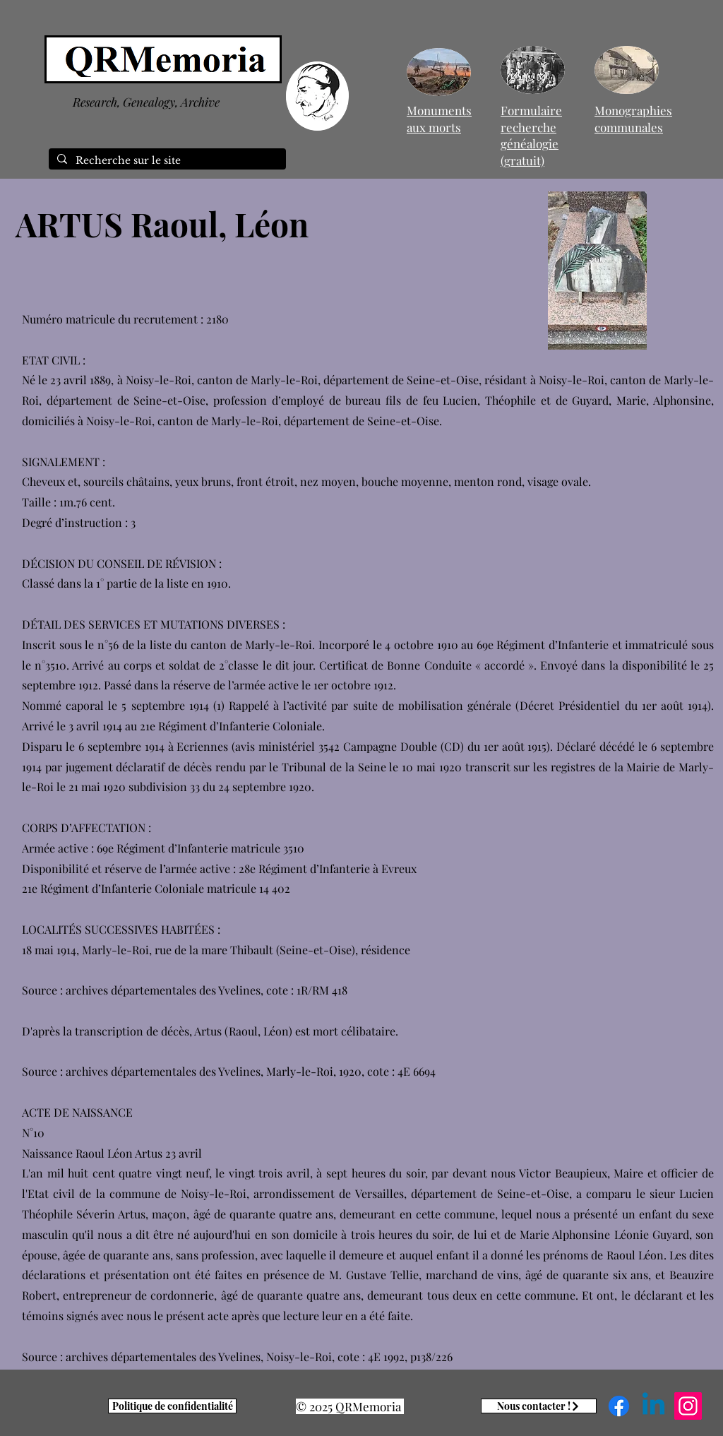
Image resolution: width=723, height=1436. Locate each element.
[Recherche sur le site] (166, 161)
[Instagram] (688, 1406)
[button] (597, 270)
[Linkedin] (653, 1406)
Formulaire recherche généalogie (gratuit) (531, 135)
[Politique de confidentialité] (172, 1406)
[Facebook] (619, 1406)
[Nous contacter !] (539, 1406)
